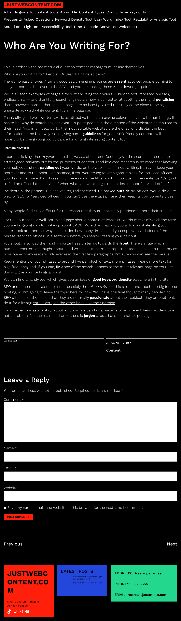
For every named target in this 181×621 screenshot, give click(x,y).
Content (113, 350)
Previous (13, 544)
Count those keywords (126, 12)
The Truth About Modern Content (87, 583)
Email (10, 468)
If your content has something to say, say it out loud (87, 578)
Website (10, 488)
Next (172, 544)
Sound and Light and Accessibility (34, 27)
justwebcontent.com (33, 4)
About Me (68, 12)
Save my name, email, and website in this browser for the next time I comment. (75, 507)
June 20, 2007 (118, 343)
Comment (14, 399)
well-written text (46, 117)
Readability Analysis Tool (154, 19)
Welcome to (129, 27)
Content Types (91, 12)
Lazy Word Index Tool (112, 19)
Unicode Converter (100, 27)
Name (10, 448)
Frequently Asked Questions (28, 19)
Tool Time (73, 27)
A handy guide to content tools (31, 12)
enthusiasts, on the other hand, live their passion (74, 303)
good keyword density (112, 279)
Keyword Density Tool (73, 19)
